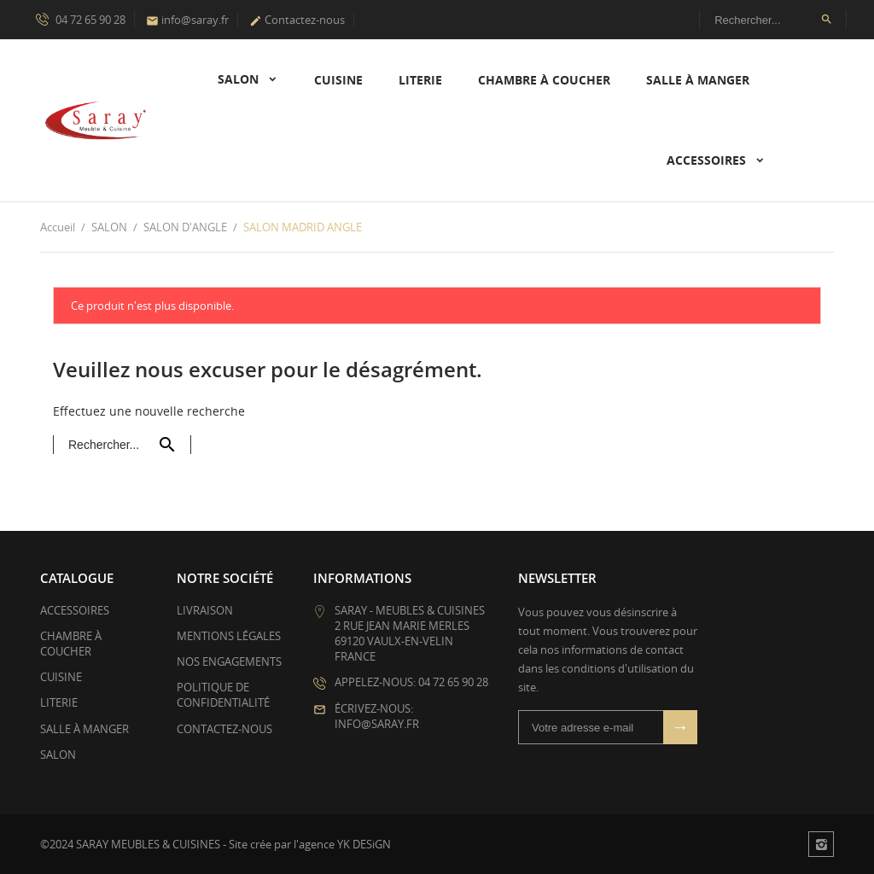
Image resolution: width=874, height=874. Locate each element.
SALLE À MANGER (697, 80)
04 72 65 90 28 (80, 18)
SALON (240, 79)
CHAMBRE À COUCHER (544, 80)
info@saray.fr (187, 19)
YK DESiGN (364, 844)
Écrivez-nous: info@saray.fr (377, 716)
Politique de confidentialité (223, 694)
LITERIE (420, 80)
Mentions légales (229, 636)
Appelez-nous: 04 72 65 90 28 (411, 682)
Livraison (205, 610)
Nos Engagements (229, 661)
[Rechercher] (773, 19)
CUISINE (338, 80)
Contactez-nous (297, 19)
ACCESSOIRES (708, 160)
